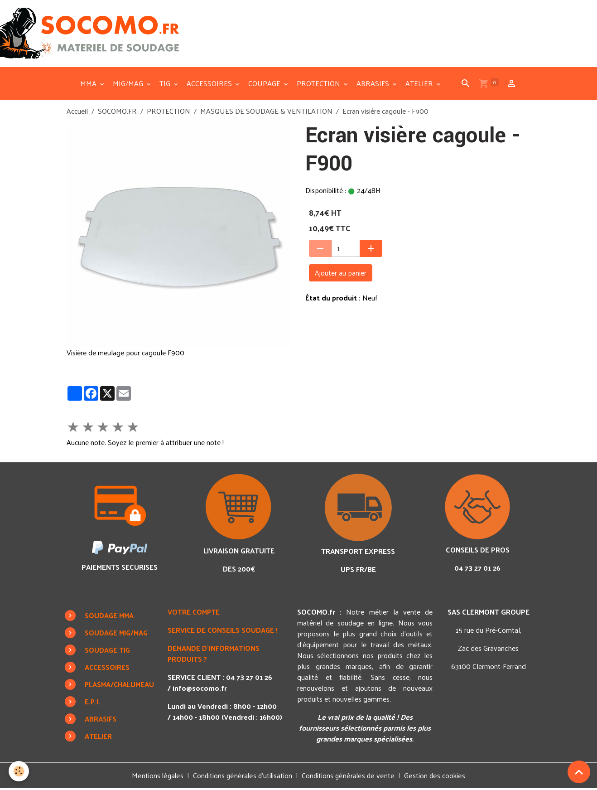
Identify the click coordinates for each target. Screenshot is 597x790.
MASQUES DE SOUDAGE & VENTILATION (266, 112)
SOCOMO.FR (117, 112)
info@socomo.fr (201, 689)
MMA (89, 85)
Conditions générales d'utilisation (243, 777)
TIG (165, 85)
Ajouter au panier (340, 274)
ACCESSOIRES (210, 85)
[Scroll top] (579, 772)
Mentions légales (158, 777)
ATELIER (420, 85)
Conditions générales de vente (349, 777)
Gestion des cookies (434, 777)
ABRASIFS (373, 85)
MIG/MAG (129, 85)
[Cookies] (19, 771)
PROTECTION (319, 85)
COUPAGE (265, 85)
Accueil (77, 112)
